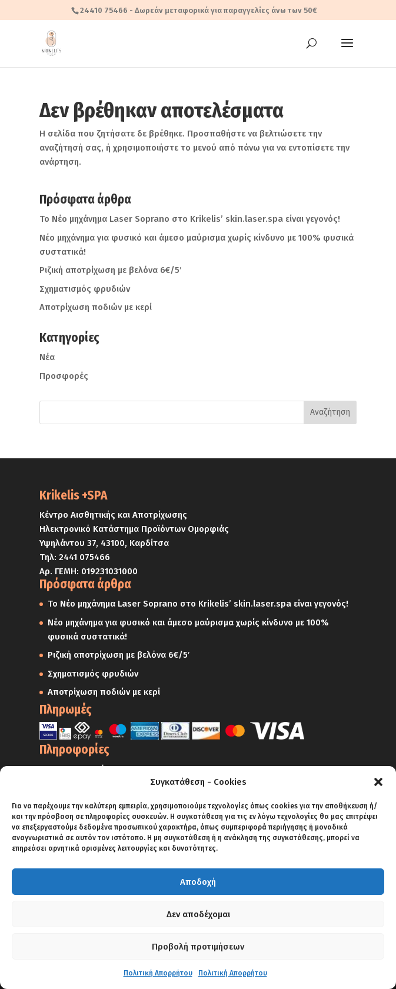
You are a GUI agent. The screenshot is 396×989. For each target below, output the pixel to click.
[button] (378, 782)
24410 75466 (104, 10)
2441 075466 (84, 557)
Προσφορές (63, 376)
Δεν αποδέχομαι (198, 914)
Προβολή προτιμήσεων (198, 946)
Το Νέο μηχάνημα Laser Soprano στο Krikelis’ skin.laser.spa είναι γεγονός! (189, 219)
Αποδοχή (198, 882)
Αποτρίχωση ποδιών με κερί (95, 307)
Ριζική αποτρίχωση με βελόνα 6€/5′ (110, 270)
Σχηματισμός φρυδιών (84, 289)
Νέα (47, 357)
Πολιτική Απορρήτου (158, 973)
